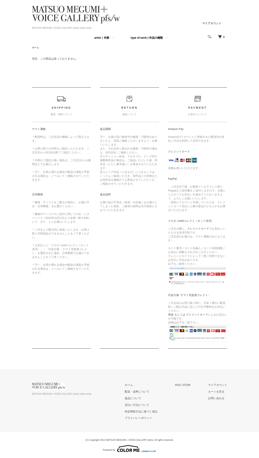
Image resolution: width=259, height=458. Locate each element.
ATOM (186, 384)
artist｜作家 (101, 37)
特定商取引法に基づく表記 (141, 411)
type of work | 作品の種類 (147, 37)
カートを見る (216, 391)
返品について (133, 398)
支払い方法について (137, 404)
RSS (178, 384)
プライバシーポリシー (138, 418)
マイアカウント (211, 23)
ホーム (35, 47)
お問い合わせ (216, 398)
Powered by (129, 448)
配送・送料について (137, 391)
